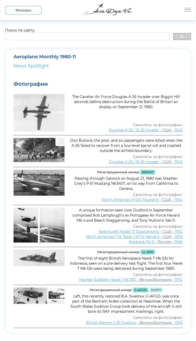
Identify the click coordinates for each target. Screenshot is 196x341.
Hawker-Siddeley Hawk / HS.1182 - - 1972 (130, 279)
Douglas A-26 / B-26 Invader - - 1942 (145, 130)
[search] (87, 36)
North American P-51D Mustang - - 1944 (142, 199)
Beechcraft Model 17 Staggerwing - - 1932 (140, 231)
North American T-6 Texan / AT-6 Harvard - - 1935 (134, 236)
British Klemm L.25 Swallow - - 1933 (134, 322)
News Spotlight (31, 66)
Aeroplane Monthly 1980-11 (45, 56)
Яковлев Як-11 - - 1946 (155, 241)
